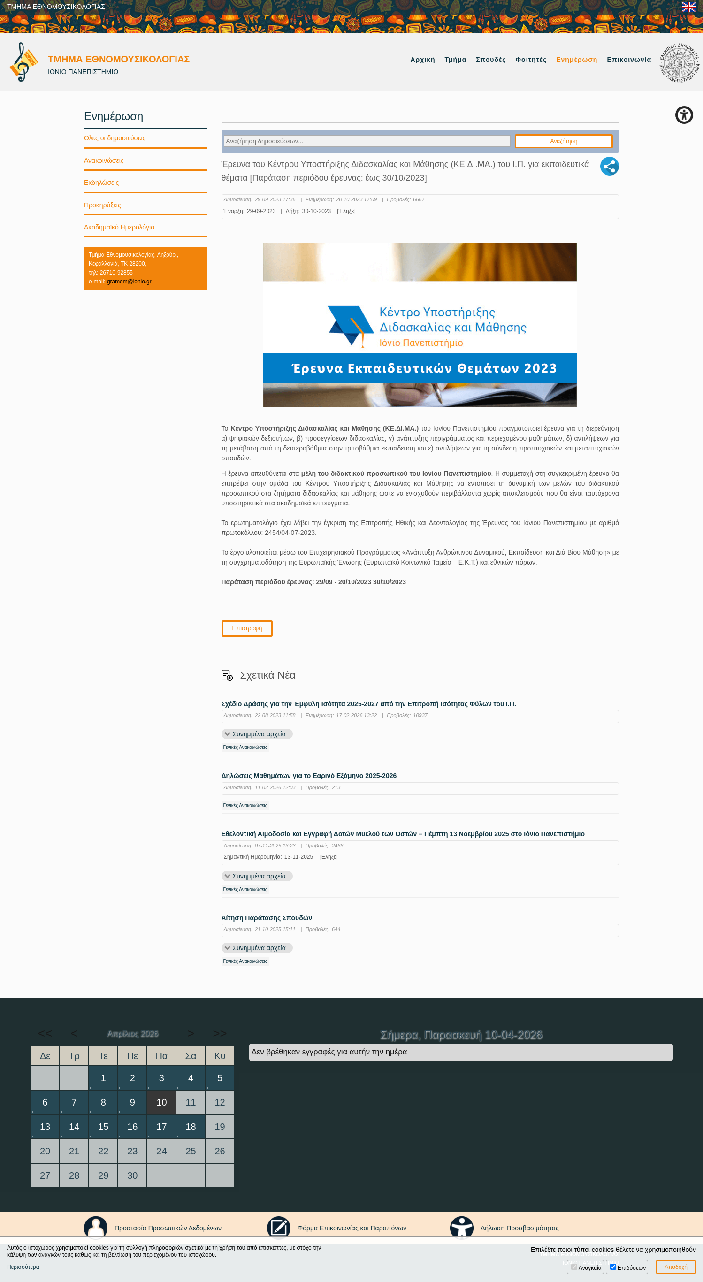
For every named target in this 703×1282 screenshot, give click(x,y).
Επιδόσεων (632, 1268)
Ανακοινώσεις (104, 160)
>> (220, 1033)
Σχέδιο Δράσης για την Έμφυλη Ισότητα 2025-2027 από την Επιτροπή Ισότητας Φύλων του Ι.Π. (369, 704)
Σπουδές (491, 59)
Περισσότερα (23, 1267)
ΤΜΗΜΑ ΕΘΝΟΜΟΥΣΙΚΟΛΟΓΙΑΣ (56, 6)
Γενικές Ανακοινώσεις (245, 747)
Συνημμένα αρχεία (259, 734)
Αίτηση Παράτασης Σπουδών (267, 918)
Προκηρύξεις (102, 205)
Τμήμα (456, 59)
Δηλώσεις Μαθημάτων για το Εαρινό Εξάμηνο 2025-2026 (309, 775)
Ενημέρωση (576, 59)
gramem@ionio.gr (129, 281)
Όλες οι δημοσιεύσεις (114, 138)
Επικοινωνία (629, 59)
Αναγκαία (590, 1268)
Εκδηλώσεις (101, 182)
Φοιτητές (531, 59)
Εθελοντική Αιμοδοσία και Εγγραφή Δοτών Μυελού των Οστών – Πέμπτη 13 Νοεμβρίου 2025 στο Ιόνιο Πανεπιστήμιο (403, 834)
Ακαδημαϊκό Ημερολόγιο (119, 227)
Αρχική (422, 59)
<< (45, 1033)
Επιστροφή (247, 628)
